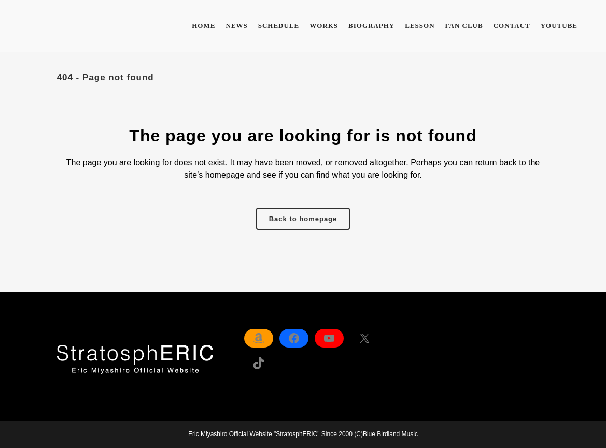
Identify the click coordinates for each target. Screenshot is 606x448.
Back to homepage (303, 219)
